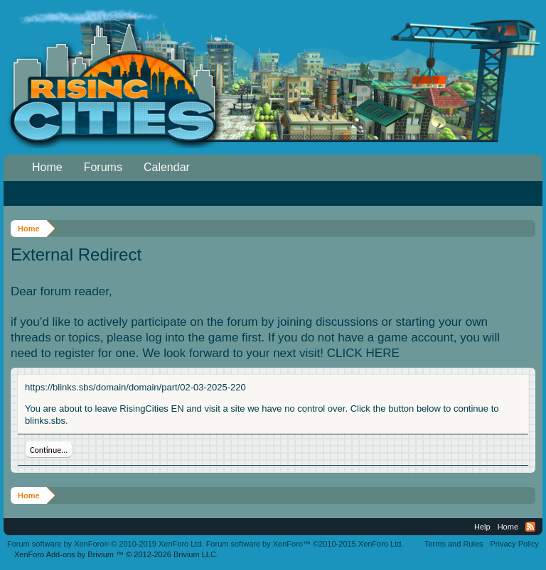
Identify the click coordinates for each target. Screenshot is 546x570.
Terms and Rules (453, 543)
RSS (530, 527)
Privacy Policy (515, 543)
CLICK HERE (363, 353)
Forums (103, 167)
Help (482, 526)
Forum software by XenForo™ (305, 543)
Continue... (49, 450)
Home (47, 167)
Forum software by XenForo (105, 543)
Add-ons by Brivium (116, 554)
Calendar (167, 167)
